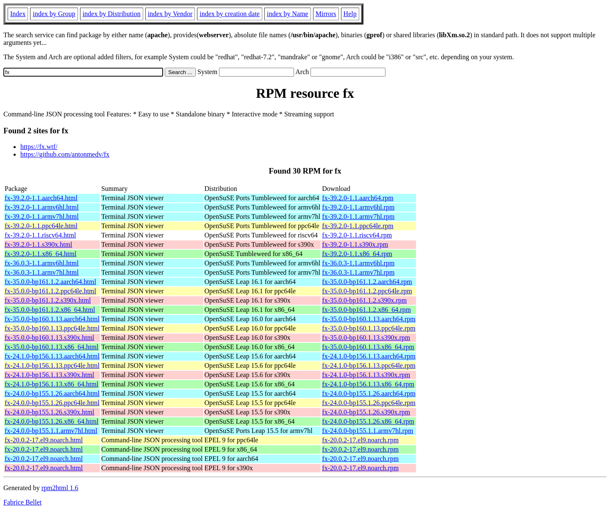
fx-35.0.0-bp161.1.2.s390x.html (48, 300)
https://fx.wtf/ (39, 146)
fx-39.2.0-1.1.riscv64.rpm (357, 235)
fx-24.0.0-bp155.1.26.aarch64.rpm (368, 393)
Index (17, 13)
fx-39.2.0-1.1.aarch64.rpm (357, 197)
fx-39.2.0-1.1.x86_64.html (40, 253)
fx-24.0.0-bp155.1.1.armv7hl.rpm (367, 430)
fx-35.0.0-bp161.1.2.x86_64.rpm (366, 309)
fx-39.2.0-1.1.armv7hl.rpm (358, 216)
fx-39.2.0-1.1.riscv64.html (40, 235)
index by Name (287, 13)
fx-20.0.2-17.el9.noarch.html (44, 440)
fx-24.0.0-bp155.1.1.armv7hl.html (51, 430)
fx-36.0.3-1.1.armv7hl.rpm (358, 272)
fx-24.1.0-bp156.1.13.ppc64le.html (52, 365)
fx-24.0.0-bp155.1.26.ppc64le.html (52, 402)
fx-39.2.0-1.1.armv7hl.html (42, 216)
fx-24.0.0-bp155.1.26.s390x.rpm (366, 412)
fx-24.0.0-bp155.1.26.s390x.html (49, 412)
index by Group (54, 13)
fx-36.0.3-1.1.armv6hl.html (42, 263)
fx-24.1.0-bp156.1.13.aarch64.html (52, 356)
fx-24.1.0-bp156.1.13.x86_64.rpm (368, 384)
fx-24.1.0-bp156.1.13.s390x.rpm (366, 374)
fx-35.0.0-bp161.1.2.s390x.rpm (364, 300)
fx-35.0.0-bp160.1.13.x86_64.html (51, 346)
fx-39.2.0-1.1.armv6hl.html (42, 207)
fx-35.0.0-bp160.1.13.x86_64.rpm (368, 346)
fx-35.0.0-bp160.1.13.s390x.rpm (366, 337)
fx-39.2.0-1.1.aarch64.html (41, 197)
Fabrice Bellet (22, 502)
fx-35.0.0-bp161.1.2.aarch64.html (50, 281)
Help (350, 13)
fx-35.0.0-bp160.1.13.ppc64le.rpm (368, 328)
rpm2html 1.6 (60, 487)
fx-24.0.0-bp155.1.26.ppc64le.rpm (368, 402)
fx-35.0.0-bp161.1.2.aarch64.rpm (367, 281)
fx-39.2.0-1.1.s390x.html (38, 244)
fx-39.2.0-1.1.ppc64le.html (41, 225)
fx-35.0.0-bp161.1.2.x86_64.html (50, 309)
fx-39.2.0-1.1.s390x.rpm (355, 244)
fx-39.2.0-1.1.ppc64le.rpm (357, 225)
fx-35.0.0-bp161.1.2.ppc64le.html (50, 291)
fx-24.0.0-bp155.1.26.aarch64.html (52, 393)
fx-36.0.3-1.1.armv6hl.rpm (358, 263)
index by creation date (230, 13)
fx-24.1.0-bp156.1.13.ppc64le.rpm (368, 365)
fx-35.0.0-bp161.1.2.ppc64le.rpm (367, 291)
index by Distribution (112, 13)
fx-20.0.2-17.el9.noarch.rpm (360, 440)
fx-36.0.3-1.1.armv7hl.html (42, 272)
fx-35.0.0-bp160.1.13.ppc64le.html (52, 328)
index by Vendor (170, 13)
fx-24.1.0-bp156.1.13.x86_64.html (51, 384)
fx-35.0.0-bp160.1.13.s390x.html (49, 337)
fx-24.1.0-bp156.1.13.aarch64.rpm (368, 356)
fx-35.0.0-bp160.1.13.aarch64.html (52, 319)
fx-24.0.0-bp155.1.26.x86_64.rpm (368, 421)
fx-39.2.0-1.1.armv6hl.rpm (358, 207)
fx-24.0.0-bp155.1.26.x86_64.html (51, 421)
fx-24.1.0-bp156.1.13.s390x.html (49, 374)
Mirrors (326, 13)
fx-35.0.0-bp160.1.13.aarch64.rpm (368, 319)
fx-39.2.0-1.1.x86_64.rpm (357, 253)
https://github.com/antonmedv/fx (64, 154)
